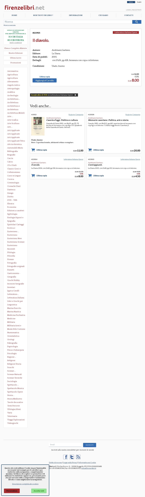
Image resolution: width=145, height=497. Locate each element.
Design (10, 193)
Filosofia (11, 256)
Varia (9, 413)
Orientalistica (13, 336)
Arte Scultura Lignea (13, 123)
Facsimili (11, 249)
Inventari (11, 287)
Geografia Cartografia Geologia (12, 277)
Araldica (11, 92)
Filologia (11, 252)
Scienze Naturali (14, 374)
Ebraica (10, 204)
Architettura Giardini (12, 109)
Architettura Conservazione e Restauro (14, 102)
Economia (11, 207)
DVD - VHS (12, 200)
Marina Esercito (14, 308)
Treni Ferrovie (13, 406)
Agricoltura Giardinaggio (13, 78)
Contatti (128, 15)
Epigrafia (11, 221)
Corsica (10, 179)
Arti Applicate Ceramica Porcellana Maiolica (16, 130)
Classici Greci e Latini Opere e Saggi (16, 169)
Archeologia (12, 95)
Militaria (11, 322)
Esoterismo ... (13, 231)
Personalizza (11, 491)
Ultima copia (44, 77)
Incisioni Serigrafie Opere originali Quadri (15, 284)
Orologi (10, 339)
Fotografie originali (16, 266)
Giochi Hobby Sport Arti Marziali (15, 280)
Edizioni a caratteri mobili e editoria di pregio (16, 210)
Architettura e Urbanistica (13, 106)
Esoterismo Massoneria (12, 235)
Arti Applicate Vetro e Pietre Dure (16, 141)
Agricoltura (12, 75)
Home (14, 15)
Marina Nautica (14, 312)
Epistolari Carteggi (15, 224)
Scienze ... (11, 371)
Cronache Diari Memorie (14, 186)
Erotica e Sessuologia (12, 228)
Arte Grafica (12, 120)
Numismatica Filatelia (13, 332)
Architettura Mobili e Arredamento (16, 113)
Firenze (10, 259)
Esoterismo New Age (14, 238)
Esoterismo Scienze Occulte (15, 242)
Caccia (10, 158)
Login (128, 10)
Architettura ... (13, 99)
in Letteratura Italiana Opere (54, 95)
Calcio (10, 162)
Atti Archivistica (14, 144)
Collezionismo (13, 172)
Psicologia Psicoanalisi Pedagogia (12, 353)
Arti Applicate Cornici (13, 134)
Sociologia (12, 381)
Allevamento (12, 82)
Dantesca (11, 190)
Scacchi (10, 367)
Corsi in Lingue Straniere (14, 176)
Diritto (10, 197)
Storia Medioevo (14, 399)
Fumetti (10, 270)
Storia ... (10, 395)
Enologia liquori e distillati (15, 217)
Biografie (11, 155)
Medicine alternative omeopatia (12, 319)
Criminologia (13, 183)
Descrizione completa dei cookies (25, 484)
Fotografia (11, 263)
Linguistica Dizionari (12, 305)
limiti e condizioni (16, 43)
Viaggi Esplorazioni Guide (16, 420)
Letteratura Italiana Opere (15, 298)
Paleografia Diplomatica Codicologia (12, 343)
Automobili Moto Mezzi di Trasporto (15, 148)
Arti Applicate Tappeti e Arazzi (14, 137)
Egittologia (12, 214)
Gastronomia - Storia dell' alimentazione (13, 273)
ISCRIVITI (90, 445)
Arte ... (10, 116)
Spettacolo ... (13, 385)
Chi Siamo (103, 15)
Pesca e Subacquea (15, 350)
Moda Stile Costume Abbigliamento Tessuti (16, 329)
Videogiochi (12, 423)
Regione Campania (76, 115)
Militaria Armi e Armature (14, 326)
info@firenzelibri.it (88, 468)
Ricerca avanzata (9, 25)
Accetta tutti (39, 491)
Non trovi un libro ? (43, 15)
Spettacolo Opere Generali (15, 392)
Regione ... (11, 357)
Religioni (11, 360)
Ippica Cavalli (13, 291)
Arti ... (9, 127)
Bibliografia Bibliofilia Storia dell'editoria (14, 151)
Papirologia (12, 346)
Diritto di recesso (55, 463)
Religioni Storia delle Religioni (14, 364)
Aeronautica (12, 71)
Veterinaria (12, 416)
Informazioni (76, 15)
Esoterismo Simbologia (12, 245)
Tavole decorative (15, 402)
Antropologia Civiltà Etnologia (14, 89)
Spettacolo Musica (15, 388)
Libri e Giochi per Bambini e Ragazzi (15, 301)
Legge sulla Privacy (70, 463)
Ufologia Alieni (14, 409)
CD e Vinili (12, 165)
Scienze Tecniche (14, 378)
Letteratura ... (13, 294)
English (139, 2)
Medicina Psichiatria (16, 315)
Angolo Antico (13, 85)
